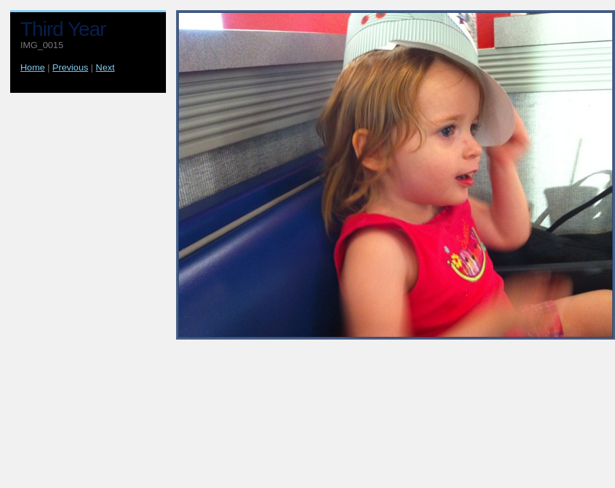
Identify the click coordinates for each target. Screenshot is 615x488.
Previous (70, 67)
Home (32, 67)
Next (105, 67)
